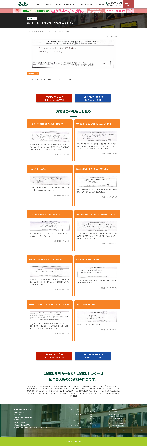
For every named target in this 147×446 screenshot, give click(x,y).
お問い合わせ (128, 4)
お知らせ (74, 430)
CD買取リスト (93, 409)
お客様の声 (67, 4)
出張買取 (74, 418)
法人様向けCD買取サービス (117, 418)
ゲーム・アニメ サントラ (96, 421)
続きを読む (73, 396)
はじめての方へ (89, 4)
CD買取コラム (93, 423)
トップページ (75, 409)
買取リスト (50, 4)
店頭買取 (74, 421)
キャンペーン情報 (78, 4)
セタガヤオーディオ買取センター (118, 423)
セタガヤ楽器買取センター (117, 425)
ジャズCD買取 (114, 411)
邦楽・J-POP (93, 418)
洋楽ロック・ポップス (95, 416)
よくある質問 (100, 4)
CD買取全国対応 (94, 425)
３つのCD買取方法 (76, 414)
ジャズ (91, 414)
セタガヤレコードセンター (117, 421)
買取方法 (40, 4)
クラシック (92, 411)
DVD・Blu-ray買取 (115, 416)
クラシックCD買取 (115, 409)
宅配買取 (74, 416)
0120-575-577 (114, 4)
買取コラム (59, 4)
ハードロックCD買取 (115, 414)
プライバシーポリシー (116, 427)
